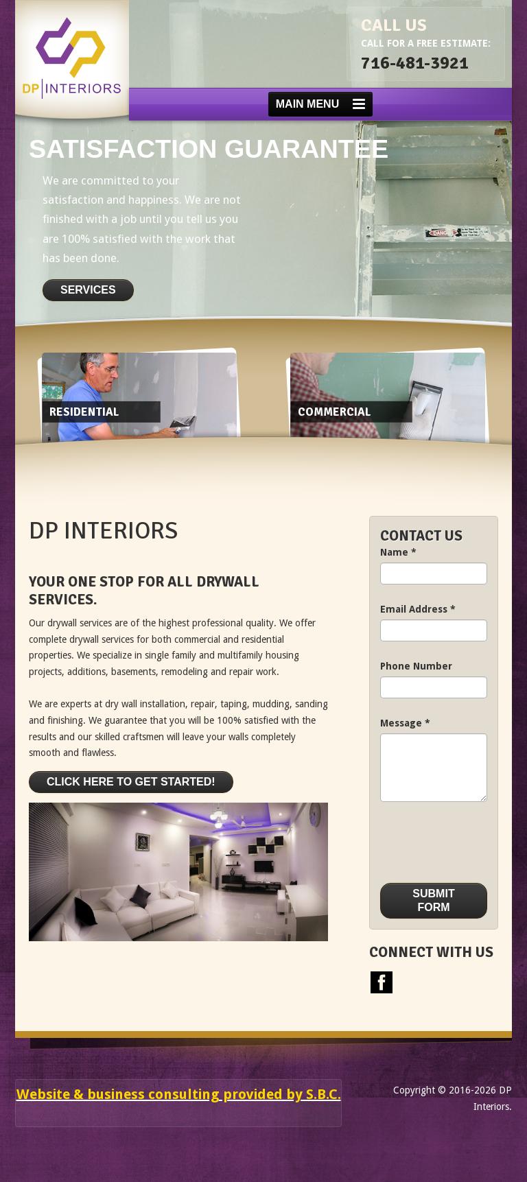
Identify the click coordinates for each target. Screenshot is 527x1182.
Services (88, 290)
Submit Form (433, 900)
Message (405, 723)
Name (398, 552)
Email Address (418, 609)
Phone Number (416, 666)
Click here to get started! (131, 782)
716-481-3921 (415, 62)
